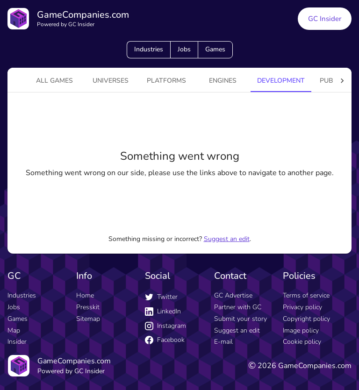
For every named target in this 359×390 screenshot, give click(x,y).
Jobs (184, 49)
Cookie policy (302, 341)
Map (13, 330)
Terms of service (306, 295)
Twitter (161, 296)
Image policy (301, 330)
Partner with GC (237, 307)
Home (85, 295)
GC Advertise (233, 295)
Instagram (165, 325)
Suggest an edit (227, 238)
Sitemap (88, 318)
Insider (17, 341)
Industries (148, 49)
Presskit (88, 307)
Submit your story (240, 318)
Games (215, 49)
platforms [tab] (166, 80)
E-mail (223, 341)
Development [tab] (281, 80)
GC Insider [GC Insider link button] (324, 18)
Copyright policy (306, 318)
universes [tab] (111, 80)
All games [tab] (54, 80)
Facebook (165, 339)
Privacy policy (302, 307)
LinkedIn (163, 311)
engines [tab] (223, 80)
